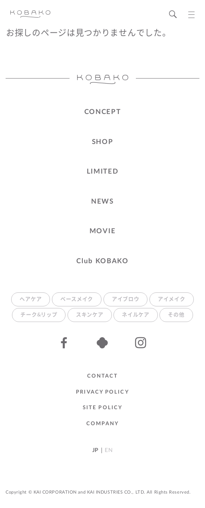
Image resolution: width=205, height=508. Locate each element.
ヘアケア (31, 299)
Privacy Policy (102, 392)
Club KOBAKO (102, 261)
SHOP (102, 141)
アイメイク (171, 299)
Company (102, 423)
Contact (102, 376)
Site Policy (102, 407)
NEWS (102, 201)
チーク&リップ (38, 315)
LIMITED (103, 171)
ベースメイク (76, 299)
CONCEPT (102, 111)
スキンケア (89, 315)
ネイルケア (135, 315)
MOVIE (103, 231)
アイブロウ (125, 299)
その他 (176, 315)
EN (109, 450)
